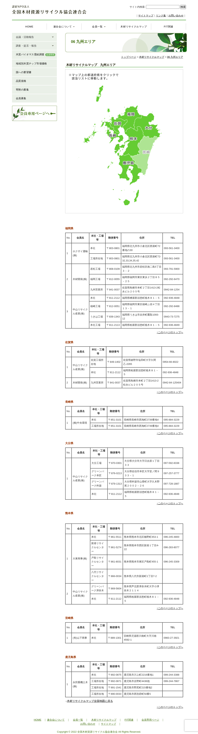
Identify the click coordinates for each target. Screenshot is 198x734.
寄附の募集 (22, 89)
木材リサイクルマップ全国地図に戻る (90, 701)
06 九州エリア (175, 56)
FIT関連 (168, 26)
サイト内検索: (138, 6)
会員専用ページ (150, 719)
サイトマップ (145, 15)
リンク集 (161, 15)
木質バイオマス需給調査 (35, 54)
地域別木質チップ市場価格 (31, 63)
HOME (29, 26)
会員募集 (21, 98)
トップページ (128, 56)
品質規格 (21, 80)
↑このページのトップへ (170, 332)
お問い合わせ (175, 15)
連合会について (62, 26)
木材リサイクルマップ (133, 26)
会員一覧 (97, 26)
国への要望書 (23, 72)
